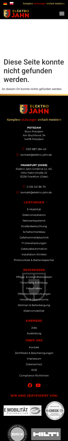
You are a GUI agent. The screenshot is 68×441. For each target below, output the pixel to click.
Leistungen (34, 165)
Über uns (34, 303)
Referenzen (34, 232)
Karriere (34, 283)
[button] (62, 13)
